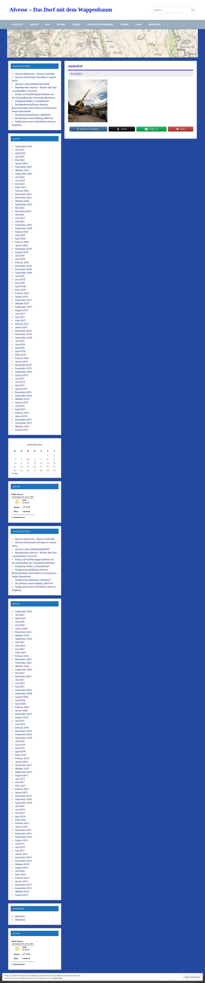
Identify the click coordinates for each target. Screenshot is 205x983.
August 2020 (21, 231)
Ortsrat (61, 24)
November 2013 (23, 422)
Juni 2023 (20, 180)
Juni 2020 (20, 235)
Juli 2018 (19, 275)
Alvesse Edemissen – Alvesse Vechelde (35, 73)
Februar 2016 (22, 357)
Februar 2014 (22, 412)
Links (139, 24)
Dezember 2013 (23, 419)
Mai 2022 (19, 207)
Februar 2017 (22, 323)
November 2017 (23, 299)
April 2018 (20, 286)
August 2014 (21, 402)
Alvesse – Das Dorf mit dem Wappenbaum (60, 9)
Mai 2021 (19, 221)
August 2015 (21, 375)
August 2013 (21, 429)
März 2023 (20, 187)
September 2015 (23, 371)
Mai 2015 (19, 385)
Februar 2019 (22, 262)
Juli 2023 (19, 176)
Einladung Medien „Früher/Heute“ (32, 100)
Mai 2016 (19, 347)
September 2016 (23, 337)
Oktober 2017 (22, 303)
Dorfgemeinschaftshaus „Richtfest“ (33, 114)
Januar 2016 (21, 361)
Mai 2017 (19, 316)
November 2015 (23, 368)
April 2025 (20, 153)
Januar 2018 (21, 296)
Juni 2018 (20, 279)
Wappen (34, 24)
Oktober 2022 (22, 200)
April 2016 (20, 351)
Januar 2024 (21, 163)
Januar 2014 (21, 416)
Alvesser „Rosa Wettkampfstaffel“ (32, 83)
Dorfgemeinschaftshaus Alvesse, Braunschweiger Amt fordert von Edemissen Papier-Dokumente (34, 108)
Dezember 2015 (23, 364)
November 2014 (23, 395)
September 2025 (23, 146)
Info (47, 24)
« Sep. (15, 473)
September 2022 (23, 204)
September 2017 (23, 306)
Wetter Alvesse (17, 494)
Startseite (17, 24)
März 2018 (20, 289)
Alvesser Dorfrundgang (100, 24)
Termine (124, 24)
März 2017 (20, 320)
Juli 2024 (19, 156)
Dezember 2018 (23, 265)
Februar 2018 (22, 293)
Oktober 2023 (22, 170)
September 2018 (23, 272)
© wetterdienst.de (18, 517)
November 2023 (23, 166)
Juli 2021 (19, 214)
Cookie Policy (57, 978)
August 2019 (21, 252)
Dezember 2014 (23, 392)
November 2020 (23, 224)
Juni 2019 (20, 258)
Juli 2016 (19, 340)
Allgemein (20, 919)
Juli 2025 (19, 149)
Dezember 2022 (23, 194)
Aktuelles (20, 916)
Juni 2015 (20, 381)
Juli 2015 (19, 378)
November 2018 (23, 269)
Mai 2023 (19, 183)
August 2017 (21, 310)
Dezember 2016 (23, 330)
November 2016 (23, 334)
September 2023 (23, 173)
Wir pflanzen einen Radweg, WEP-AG (34, 118)
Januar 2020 (21, 245)
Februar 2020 (22, 241)
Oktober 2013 (22, 426)
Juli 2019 (19, 255)
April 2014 (20, 409)
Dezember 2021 (23, 211)
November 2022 (23, 197)
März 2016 (20, 354)
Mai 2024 (19, 159)
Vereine (76, 24)
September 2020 (23, 228)
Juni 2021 (20, 217)
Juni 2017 (20, 313)
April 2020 (20, 238)
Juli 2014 (19, 405)
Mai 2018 (19, 282)
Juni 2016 (20, 344)
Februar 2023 (22, 190)
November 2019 (23, 248)
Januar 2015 (21, 388)
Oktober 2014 (22, 398)
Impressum (155, 24)
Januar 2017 (21, 327)
